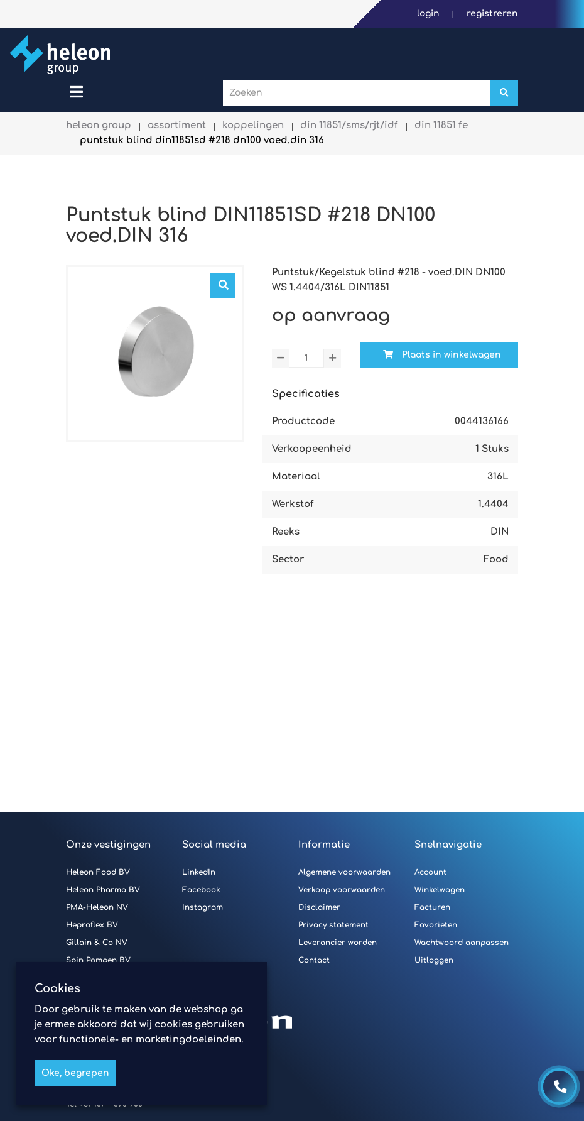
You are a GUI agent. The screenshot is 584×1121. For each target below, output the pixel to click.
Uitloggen (433, 960)
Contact (314, 960)
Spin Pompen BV (98, 960)
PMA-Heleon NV (97, 907)
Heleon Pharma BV (103, 889)
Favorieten (435, 925)
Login (429, 13)
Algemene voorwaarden (344, 872)
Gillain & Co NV (96, 942)
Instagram (202, 907)
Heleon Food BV (98, 872)
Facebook (201, 889)
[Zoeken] (504, 93)
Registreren (492, 13)
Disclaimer (319, 907)
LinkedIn (198, 872)
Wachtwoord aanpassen (461, 942)
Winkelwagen (439, 889)
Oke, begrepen (75, 1073)
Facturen (432, 907)
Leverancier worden (337, 942)
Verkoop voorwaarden (341, 889)
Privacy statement (333, 925)
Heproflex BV (92, 925)
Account (430, 872)
